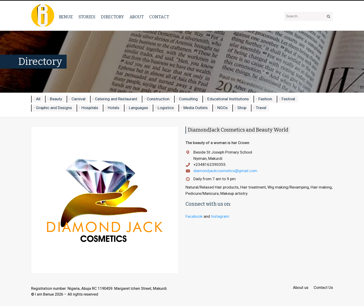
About (137, 16)
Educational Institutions (228, 99)
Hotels (113, 108)
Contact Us (323, 288)
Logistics (166, 108)
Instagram (220, 216)
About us (300, 288)
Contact (159, 16)
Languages (138, 108)
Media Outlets (195, 108)
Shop (241, 108)
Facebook (194, 216)
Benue (66, 16)
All (38, 99)
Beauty (56, 99)
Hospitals (89, 108)
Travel (261, 108)
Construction (158, 99)
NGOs (222, 108)
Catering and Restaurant (116, 99)
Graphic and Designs (54, 108)
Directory (112, 16)
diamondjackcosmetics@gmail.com (225, 171)
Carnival (78, 99)
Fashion (265, 99)
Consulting (188, 99)
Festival (288, 99)
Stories (86, 16)
